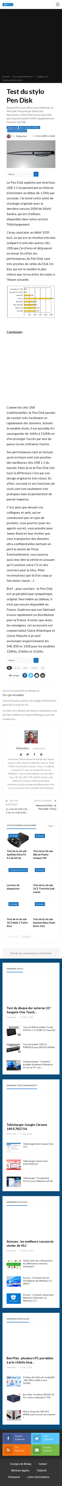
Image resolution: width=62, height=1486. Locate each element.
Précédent (14, 937)
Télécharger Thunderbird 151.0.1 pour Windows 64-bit (38, 1179)
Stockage (14, 836)
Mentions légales (20, 1470)
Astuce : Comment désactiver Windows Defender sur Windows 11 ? (38, 1297)
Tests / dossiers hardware (29, 127)
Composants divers (18, 870)
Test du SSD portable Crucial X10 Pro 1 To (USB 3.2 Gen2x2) (39, 1028)
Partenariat (14, 1477)
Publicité (41, 1470)
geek (25, 668)
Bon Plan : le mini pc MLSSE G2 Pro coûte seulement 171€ (38, 1396)
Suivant (26, 937)
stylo (42, 668)
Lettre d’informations (38, 1477)
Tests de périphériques (17, 131)
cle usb (17, 668)
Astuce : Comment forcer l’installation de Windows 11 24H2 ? (37, 1280)
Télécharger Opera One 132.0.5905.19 (35, 1162)
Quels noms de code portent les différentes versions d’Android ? (38, 1263)
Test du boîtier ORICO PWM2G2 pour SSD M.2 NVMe (39, 1046)
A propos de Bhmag (20, 1464)
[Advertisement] (31, 42)
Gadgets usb (12, 127)
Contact (43, 1464)
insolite (34, 668)
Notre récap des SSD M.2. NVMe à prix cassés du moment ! (39, 1414)
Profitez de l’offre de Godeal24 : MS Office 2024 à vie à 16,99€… (39, 1380)
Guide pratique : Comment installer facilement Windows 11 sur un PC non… (38, 1064)
